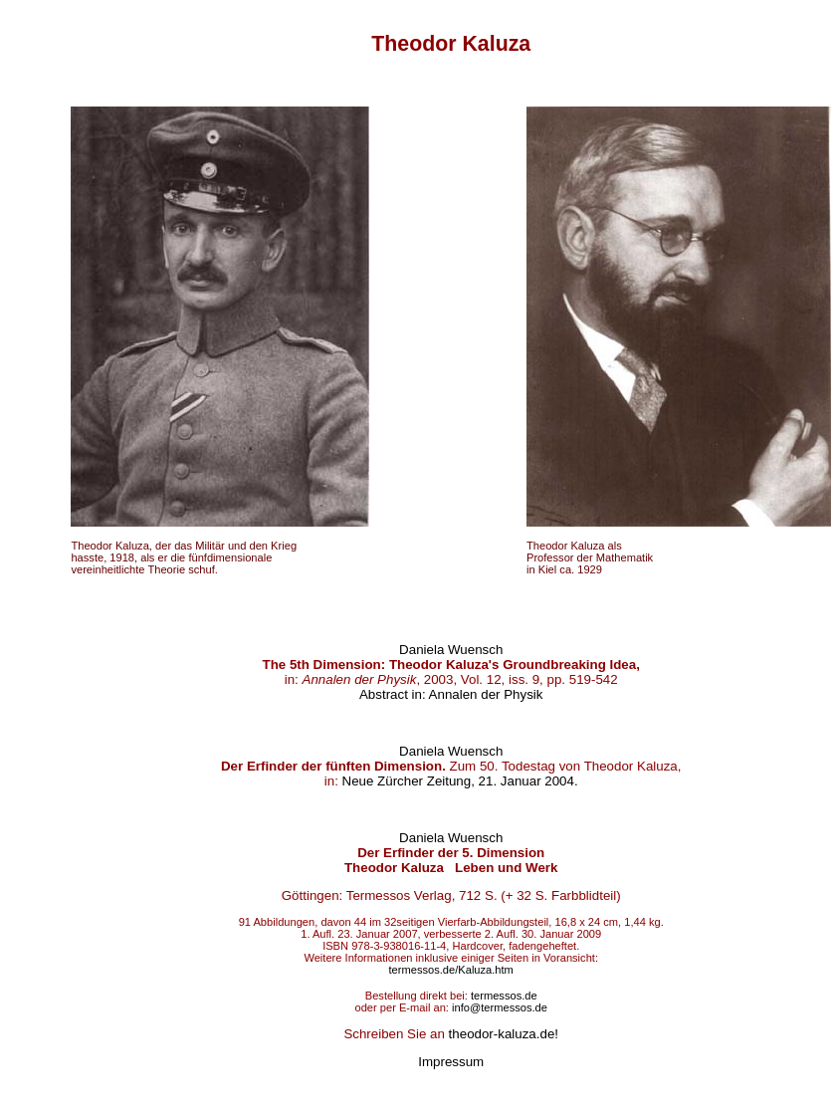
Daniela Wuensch (451, 649)
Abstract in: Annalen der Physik (450, 694)
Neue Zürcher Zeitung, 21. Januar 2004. (460, 781)
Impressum (451, 1061)
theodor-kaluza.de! (503, 1033)
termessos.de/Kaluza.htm (451, 970)
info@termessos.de (499, 1007)
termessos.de (504, 995)
